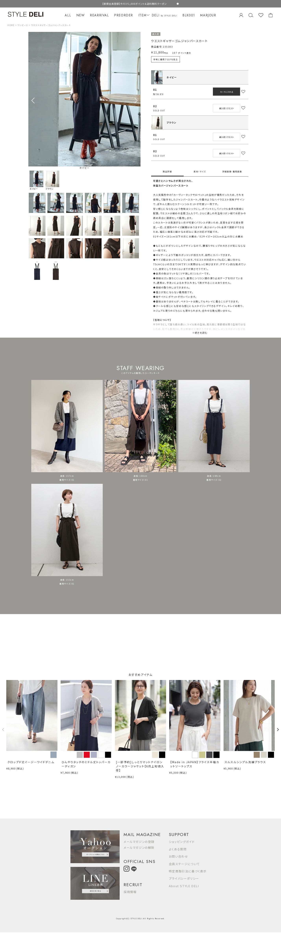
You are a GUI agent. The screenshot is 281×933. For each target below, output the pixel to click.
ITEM (143, 15)
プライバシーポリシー (184, 878)
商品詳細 (167, 171)
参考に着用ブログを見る (165, 59)
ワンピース (23, 25)
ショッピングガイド (182, 842)
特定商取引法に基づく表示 (188, 871)
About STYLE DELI (184, 886)
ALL (68, 15)
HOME (10, 25)
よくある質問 (178, 849)
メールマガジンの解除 (139, 847)
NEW (80, 15)
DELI (164, 15)
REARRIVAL (99, 15)
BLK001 (188, 15)
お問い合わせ (178, 856)
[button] (136, 100)
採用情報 (130, 892)
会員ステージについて (184, 864)
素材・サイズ (200, 171)
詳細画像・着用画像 (232, 171)
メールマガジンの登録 (139, 842)
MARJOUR (208, 15)
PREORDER (123, 15)
